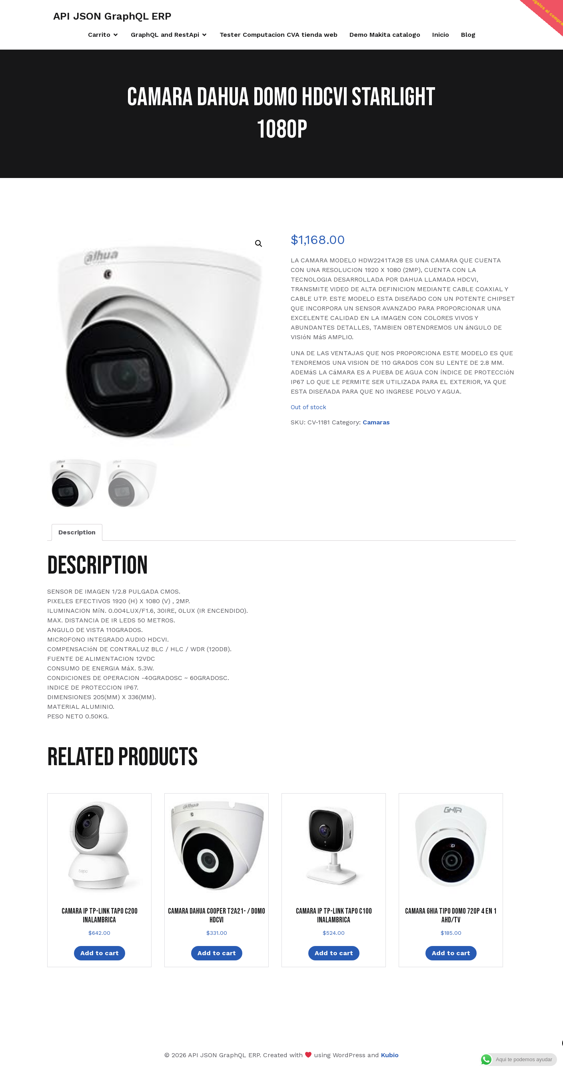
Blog (468, 34)
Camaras (376, 422)
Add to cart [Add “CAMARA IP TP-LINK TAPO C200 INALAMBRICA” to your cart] (99, 953)
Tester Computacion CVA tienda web (278, 34)
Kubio (390, 1055)
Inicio (440, 34)
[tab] (77, 532)
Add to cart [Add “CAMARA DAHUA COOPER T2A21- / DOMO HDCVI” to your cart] (217, 953)
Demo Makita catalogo (384, 34)
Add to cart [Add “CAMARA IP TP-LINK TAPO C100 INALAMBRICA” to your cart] (334, 953)
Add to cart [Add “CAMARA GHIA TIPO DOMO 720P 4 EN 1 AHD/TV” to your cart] (451, 953)
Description (77, 532)
